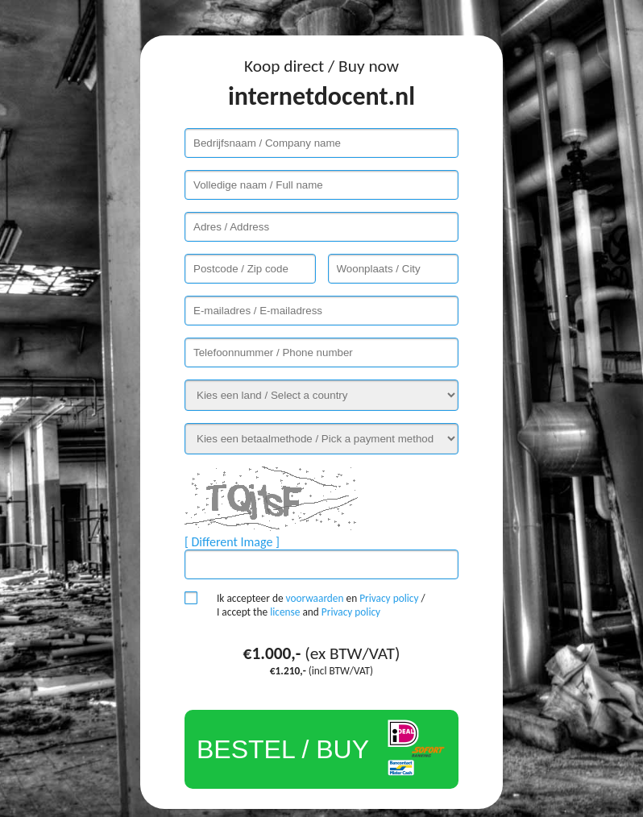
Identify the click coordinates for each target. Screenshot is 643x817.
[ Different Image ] (232, 542)
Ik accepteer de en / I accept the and (321, 605)
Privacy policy (388, 598)
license (285, 612)
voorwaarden (315, 598)
